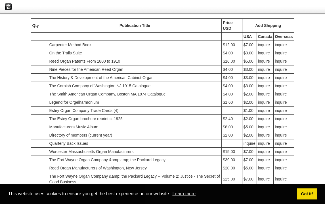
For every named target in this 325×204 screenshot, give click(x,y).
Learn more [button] (184, 193)
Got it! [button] (307, 194)
